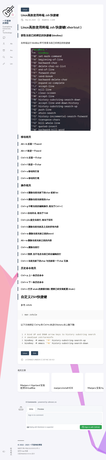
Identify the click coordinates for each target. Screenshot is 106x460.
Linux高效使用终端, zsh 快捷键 (40, 15)
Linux (25, 9)
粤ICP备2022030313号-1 (31, 448)
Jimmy (29, 454)
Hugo (23, 451)
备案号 (20, 448)
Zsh (34, 353)
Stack (23, 454)
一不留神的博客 (7, 21)
